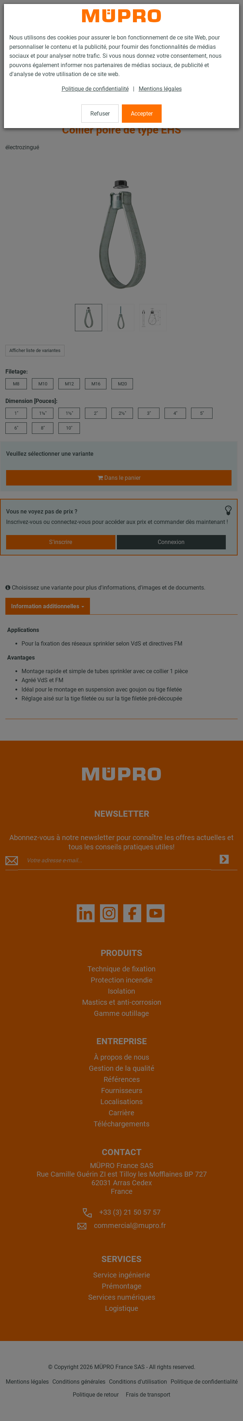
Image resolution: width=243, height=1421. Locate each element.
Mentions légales (160, 88)
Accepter (142, 113)
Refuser (100, 113)
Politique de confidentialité (95, 88)
